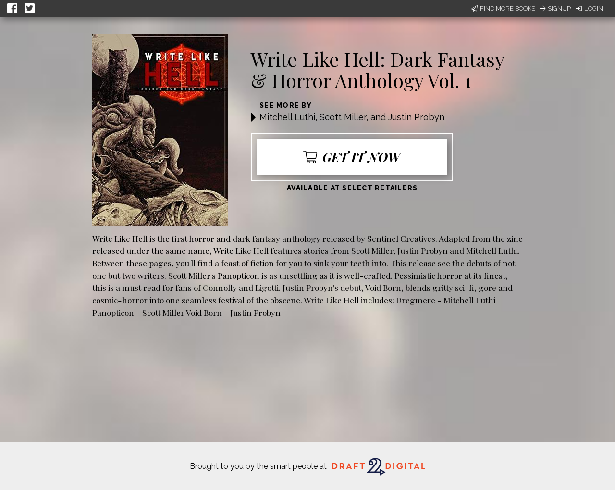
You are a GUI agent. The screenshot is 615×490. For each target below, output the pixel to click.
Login (589, 8)
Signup (555, 8)
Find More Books (503, 8)
